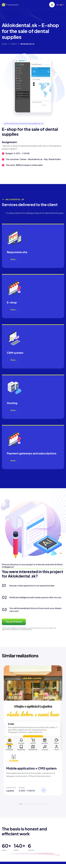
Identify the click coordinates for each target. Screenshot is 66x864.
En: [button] (60, 4)
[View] (43, 790)
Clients (14, 44)
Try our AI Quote (14, 622)
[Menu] (52, 4)
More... (14, 259)
